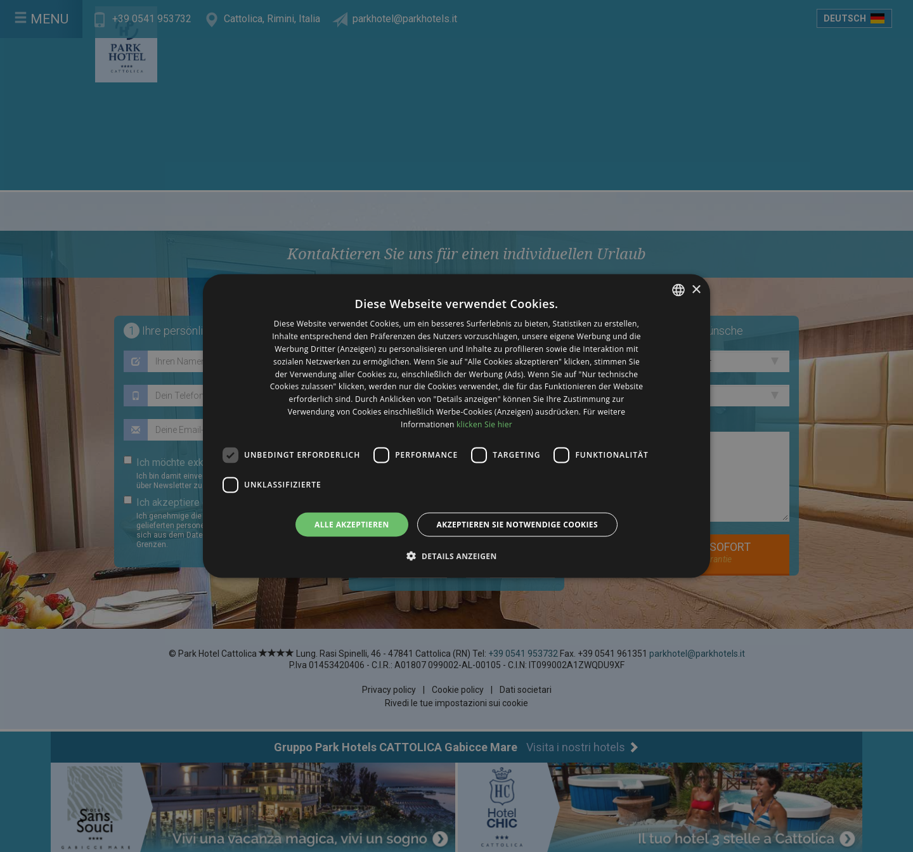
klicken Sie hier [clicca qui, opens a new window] (484, 423)
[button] (456, 555)
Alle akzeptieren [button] (351, 524)
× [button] (696, 289)
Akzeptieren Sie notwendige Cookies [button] (517, 524)
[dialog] (456, 426)
